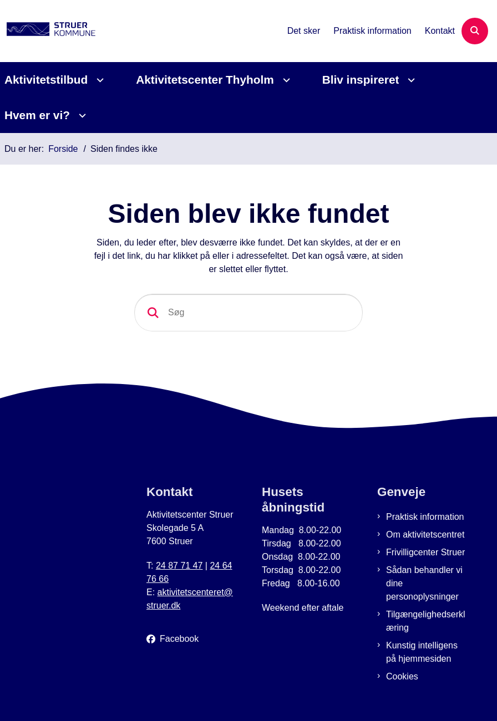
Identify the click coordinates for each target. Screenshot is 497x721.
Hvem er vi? (37, 115)
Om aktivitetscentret (425, 534)
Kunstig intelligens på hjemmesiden (422, 652)
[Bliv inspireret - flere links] (409, 80)
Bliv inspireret (360, 79)
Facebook (179, 638)
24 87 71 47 (179, 565)
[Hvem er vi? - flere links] (81, 115)
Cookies (402, 676)
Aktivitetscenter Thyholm (204, 79)
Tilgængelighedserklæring (425, 621)
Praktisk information (425, 516)
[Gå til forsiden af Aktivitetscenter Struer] (47, 31)
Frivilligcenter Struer (425, 552)
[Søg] (248, 312)
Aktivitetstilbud (46, 79)
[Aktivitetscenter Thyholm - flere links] (285, 80)
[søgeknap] (153, 312)
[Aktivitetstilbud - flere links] (98, 80)
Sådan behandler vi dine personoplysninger (424, 583)
